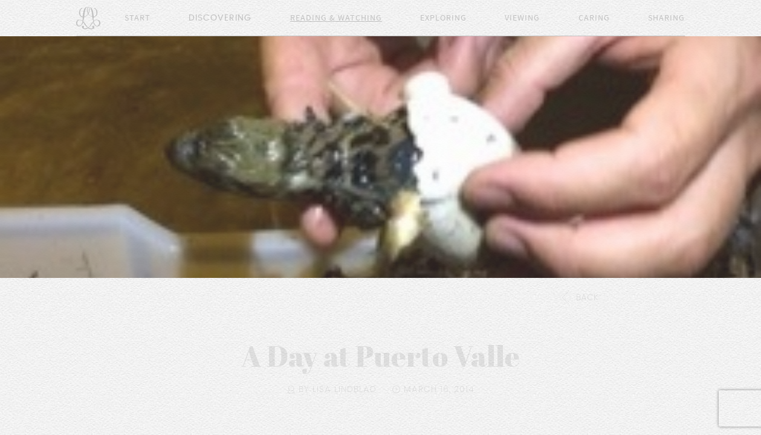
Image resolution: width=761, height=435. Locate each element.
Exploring (443, 18)
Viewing (522, 18)
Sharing (666, 18)
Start (138, 18)
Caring (594, 18)
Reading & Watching (336, 18)
